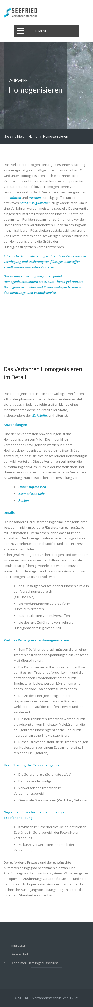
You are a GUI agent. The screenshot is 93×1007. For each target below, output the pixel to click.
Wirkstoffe (39, 415)
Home (33, 136)
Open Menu (38, 31)
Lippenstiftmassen (32, 487)
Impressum (19, 945)
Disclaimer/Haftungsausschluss (35, 963)
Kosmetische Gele (31, 493)
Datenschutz (20, 954)
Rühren (15, 197)
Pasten (23, 500)
